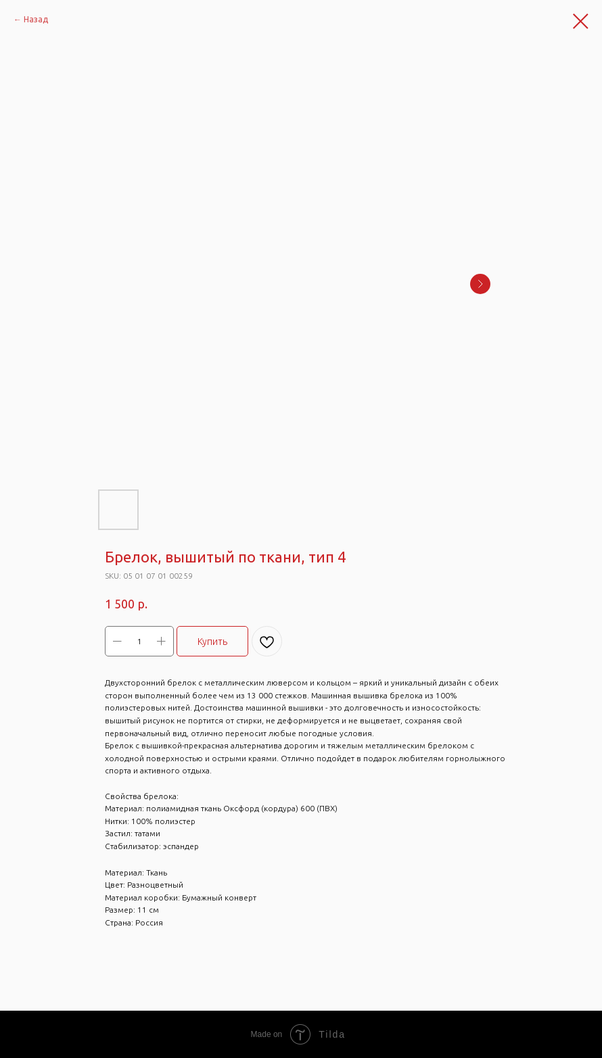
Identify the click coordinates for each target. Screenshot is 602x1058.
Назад (36, 19)
